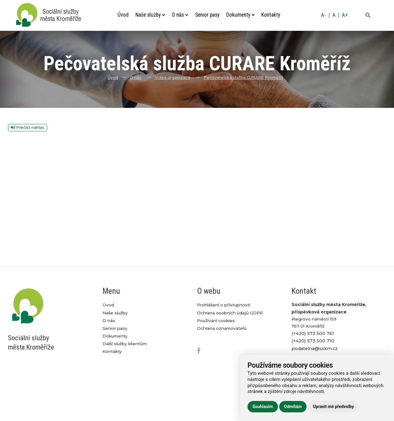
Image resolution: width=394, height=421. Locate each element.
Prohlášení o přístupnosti (223, 304)
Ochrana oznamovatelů (222, 328)
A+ (345, 15)
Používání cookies (216, 320)
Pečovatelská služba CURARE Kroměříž (243, 77)
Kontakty (270, 15)
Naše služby (150, 15)
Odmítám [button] (293, 406)
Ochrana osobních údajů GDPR (230, 312)
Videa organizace (173, 77)
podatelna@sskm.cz (314, 348)
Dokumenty (240, 15)
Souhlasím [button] (262, 406)
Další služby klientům (125, 343)
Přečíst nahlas (27, 127)
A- (323, 15)
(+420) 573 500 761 (312, 333)
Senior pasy (207, 15)
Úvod (123, 15)
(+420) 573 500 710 (312, 341)
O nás (180, 15)
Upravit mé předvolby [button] (333, 406)
